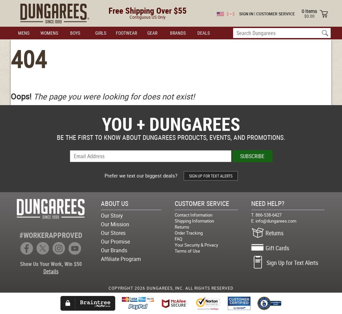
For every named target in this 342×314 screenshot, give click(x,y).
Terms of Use (187, 251)
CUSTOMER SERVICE (275, 13)
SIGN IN (246, 13)
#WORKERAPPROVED (50, 235)
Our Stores (113, 233)
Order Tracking (189, 233)
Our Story (112, 215)
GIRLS (100, 33)
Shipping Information (194, 221)
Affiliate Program (121, 259)
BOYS (75, 33)
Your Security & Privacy (196, 245)
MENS (23, 33)
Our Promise (115, 241)
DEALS (203, 33)
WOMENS (49, 33)
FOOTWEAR (126, 33)
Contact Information (193, 215)
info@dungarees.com (275, 221)
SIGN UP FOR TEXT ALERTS (210, 176)
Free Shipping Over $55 (148, 10)
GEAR (152, 33)
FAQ (178, 239)
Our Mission (115, 224)
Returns (182, 227)
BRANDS (178, 33)
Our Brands (114, 250)
